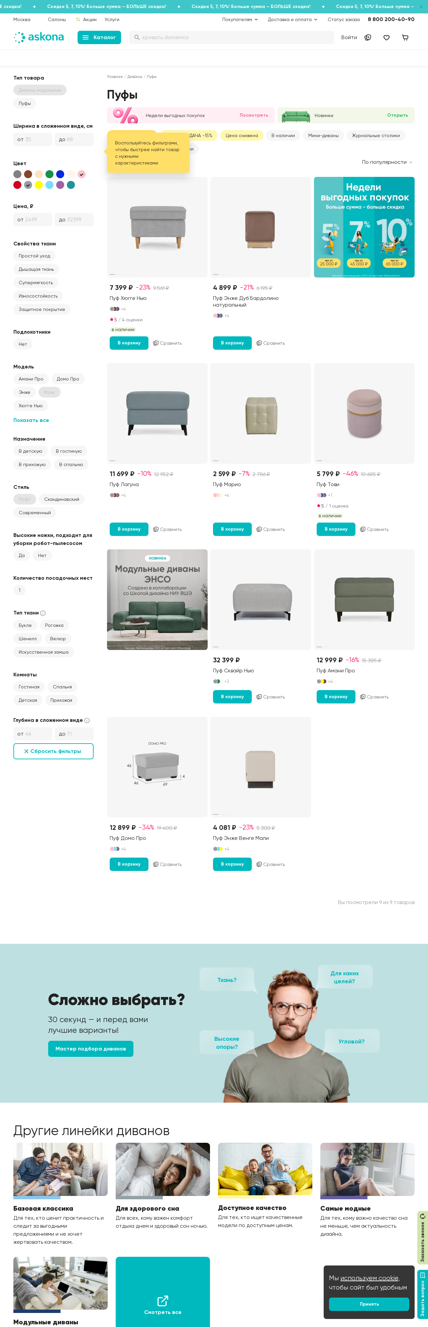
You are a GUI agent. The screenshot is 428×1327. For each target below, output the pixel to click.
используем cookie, (370, 1278)
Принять (369, 1304)
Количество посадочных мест (53, 578)
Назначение (29, 439)
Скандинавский (61, 499)
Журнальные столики (376, 135)
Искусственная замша (44, 652)
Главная (115, 76)
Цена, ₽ (23, 206)
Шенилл (28, 638)
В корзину (129, 343)
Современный (35, 512)
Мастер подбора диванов (91, 1048)
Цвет (19, 163)
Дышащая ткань (36, 269)
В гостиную (69, 451)
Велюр (58, 638)
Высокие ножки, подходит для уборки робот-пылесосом (52, 539)
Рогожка (54, 625)
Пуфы (25, 103)
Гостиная (29, 686)
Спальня (62, 686)
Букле (25, 625)
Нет (23, 344)
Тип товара (28, 78)
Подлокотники (31, 332)
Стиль (21, 487)
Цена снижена (242, 135)
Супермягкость (36, 282)
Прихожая (61, 700)
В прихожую (32, 464)
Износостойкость (38, 296)
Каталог (99, 37)
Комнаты (25, 674)
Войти (349, 37)
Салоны (57, 19)
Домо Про (68, 378)
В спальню (71, 464)
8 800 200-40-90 (391, 19)
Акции (86, 19)
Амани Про (31, 378)
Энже (24, 392)
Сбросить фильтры (55, 751)
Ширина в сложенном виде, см (53, 126)
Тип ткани (30, 613)
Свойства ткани (34, 243)
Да (22, 555)
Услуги (112, 19)
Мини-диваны (323, 135)
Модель (23, 366)
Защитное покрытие (42, 309)
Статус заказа (344, 19)
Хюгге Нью (31, 405)
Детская (28, 700)
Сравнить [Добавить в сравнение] (167, 343)
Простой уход (34, 255)
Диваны (134, 76)
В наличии (283, 135)
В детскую (30, 451)
